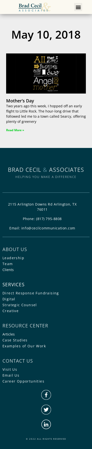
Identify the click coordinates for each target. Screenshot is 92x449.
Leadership (13, 258)
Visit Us (9, 369)
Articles (8, 334)
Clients (8, 269)
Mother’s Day (20, 101)
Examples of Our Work (24, 346)
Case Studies (15, 340)
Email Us (10, 375)
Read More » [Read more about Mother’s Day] (15, 130)
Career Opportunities (23, 381)
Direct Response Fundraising (30, 293)
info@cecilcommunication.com (48, 228)
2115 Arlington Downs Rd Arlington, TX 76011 (42, 207)
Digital (8, 299)
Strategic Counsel (19, 305)
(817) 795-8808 (49, 218)
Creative (10, 310)
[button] (78, 7)
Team (7, 263)
